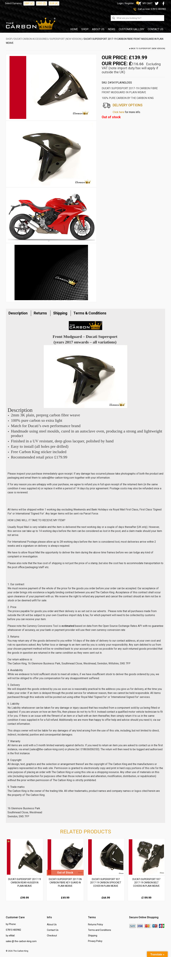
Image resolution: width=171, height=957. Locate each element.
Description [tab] (18, 313)
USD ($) (41, 3)
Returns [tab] (40, 313)
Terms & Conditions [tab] (89, 313)
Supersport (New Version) (66, 39)
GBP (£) (29, 3)
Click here (118, 112)
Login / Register (125, 3)
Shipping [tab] (60, 313)
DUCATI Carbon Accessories (31, 39)
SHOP (9, 39)
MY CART (145, 3)
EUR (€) (54, 3)
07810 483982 (158, 9)
